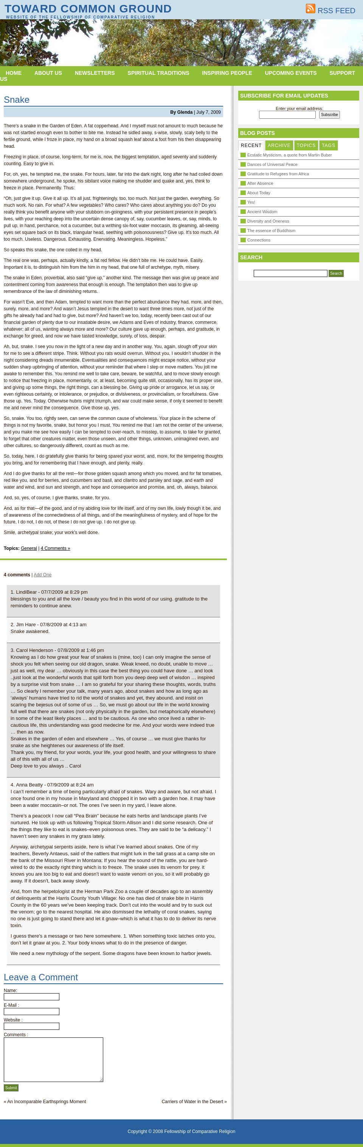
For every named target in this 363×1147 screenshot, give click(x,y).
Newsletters (95, 73)
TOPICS (306, 145)
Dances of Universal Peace (272, 164)
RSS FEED (330, 10)
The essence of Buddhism (271, 230)
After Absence (260, 183)
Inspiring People (227, 73)
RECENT (251, 145)
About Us (48, 73)
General (29, 548)
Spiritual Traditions (158, 73)
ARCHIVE (279, 145)
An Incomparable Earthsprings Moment (46, 1101)
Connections (258, 240)
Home (14, 73)
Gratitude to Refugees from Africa (278, 174)
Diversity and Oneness (268, 221)
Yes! (251, 202)
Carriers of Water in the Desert (192, 1101)
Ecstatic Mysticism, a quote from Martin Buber (289, 155)
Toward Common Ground (88, 8)
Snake (16, 99)
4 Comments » (55, 548)
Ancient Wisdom (262, 211)
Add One (42, 574)
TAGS (328, 145)
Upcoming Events (291, 73)
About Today (258, 192)
